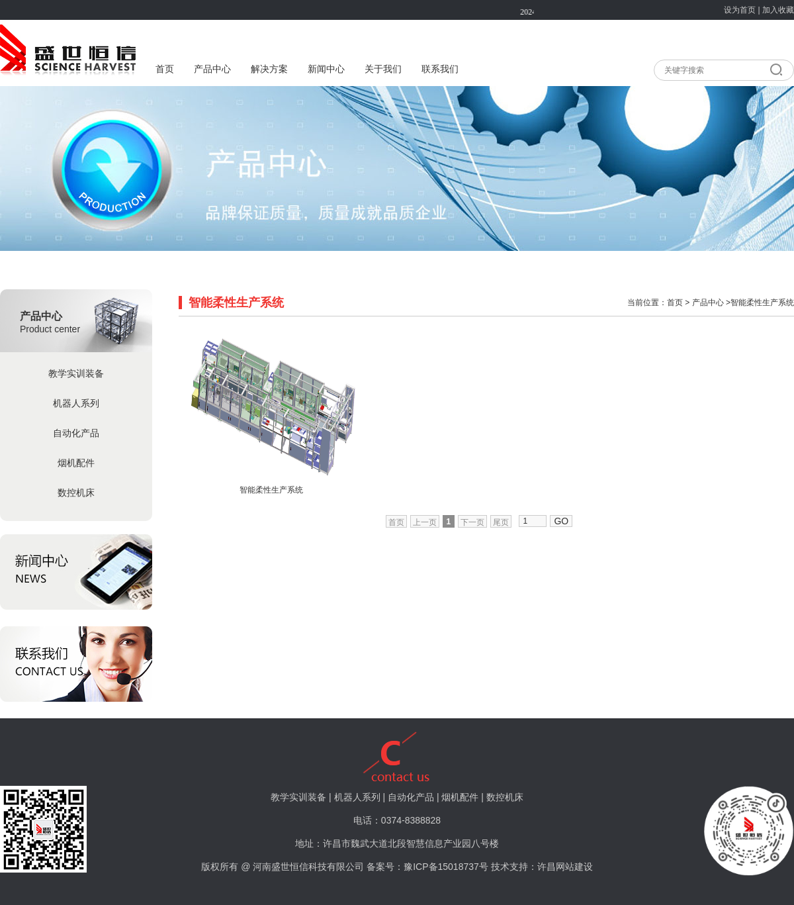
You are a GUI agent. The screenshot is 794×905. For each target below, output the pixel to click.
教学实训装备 (76, 373)
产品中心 (212, 69)
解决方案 (269, 69)
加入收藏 (778, 10)
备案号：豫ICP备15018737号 (427, 866)
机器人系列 (76, 403)
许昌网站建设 (565, 866)
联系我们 (440, 69)
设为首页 (740, 10)
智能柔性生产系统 (271, 490)
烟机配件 (76, 462)
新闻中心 (326, 69)
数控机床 (76, 492)
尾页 (501, 522)
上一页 (425, 522)
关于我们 (383, 69)
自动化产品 (76, 433)
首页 (164, 69)
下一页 (472, 522)
